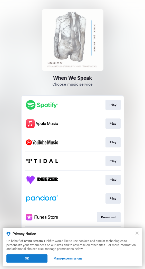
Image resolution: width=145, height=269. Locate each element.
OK (27, 258)
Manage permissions (68, 258)
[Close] (137, 233)
